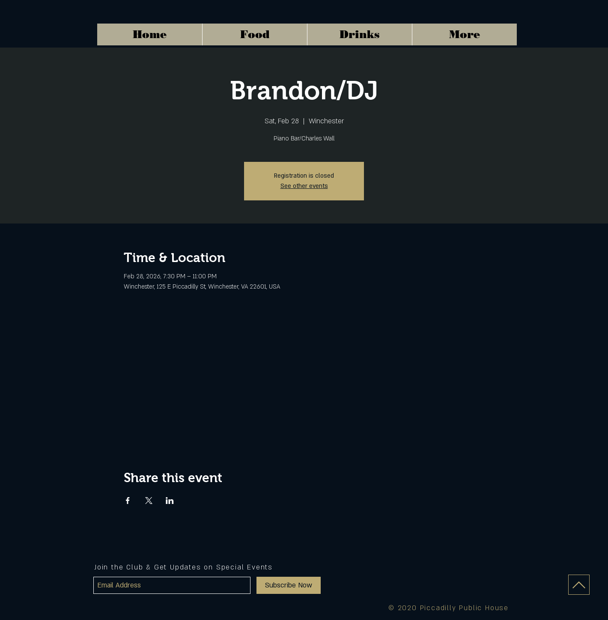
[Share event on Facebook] (128, 500)
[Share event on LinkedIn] (170, 500)
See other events (304, 186)
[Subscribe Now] (288, 585)
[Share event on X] (149, 500)
